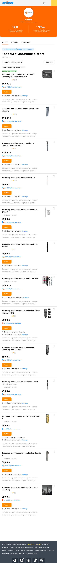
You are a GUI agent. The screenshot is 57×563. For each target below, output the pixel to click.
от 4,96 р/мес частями (13, 87)
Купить (7, 92)
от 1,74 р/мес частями (13, 188)
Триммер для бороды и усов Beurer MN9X (20, 278)
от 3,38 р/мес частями (13, 156)
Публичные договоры (41, 547)
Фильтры (49, 62)
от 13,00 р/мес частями (12, 323)
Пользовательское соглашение (22, 547)
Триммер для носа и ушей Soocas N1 (18, 177)
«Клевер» (25, 96)
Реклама (30, 544)
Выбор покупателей (9, 71)
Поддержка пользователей (44, 550)
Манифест (5, 547)
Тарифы (37, 544)
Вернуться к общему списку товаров (19, 49)
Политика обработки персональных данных (17, 550)
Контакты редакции (19, 544)
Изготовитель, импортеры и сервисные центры (18, 102)
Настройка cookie (31, 553)
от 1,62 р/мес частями (13, 394)
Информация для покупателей (13, 553)
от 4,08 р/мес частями (13, 121)
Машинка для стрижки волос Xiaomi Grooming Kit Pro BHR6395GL (18, 75)
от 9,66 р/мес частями (12, 500)
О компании (6, 544)
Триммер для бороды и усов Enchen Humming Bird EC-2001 (18, 348)
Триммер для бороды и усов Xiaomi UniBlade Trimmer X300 (18, 144)
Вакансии (45, 544)
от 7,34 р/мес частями (13, 289)
